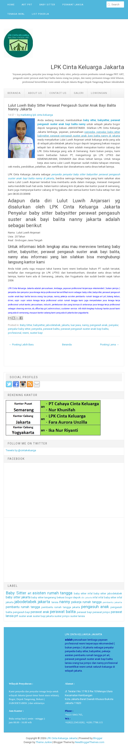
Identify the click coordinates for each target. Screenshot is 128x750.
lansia (55, 602)
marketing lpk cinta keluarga (37, 114)
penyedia (36, 328)
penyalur (113, 325)
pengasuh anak (98, 325)
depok (77, 597)
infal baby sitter (107, 597)
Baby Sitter (47, 4)
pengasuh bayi (21, 612)
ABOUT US (35, 93)
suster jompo (62, 616)
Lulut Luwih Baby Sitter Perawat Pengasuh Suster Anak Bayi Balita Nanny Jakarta (62, 107)
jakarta (65, 325)
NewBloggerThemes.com (89, 742)
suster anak (25, 616)
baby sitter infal (83, 593)
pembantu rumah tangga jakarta (60, 607)
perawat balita (51, 328)
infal (95, 597)
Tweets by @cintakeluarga (21, 450)
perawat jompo (101, 612)
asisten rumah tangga (52, 593)
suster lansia (77, 616)
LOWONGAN (99, 93)
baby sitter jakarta (18, 597)
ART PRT (27, 4)
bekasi (60, 597)
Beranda (14, 93)
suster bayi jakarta (43, 616)
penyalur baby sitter (19, 328)
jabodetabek (53, 325)
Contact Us (57, 93)
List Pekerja (40, 14)
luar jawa (76, 325)
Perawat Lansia (72, 4)
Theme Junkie (44, 742)
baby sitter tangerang (43, 597)
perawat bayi (84, 612)
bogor (68, 597)
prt (16, 616)
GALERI (79, 93)
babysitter (39, 325)
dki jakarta (86, 597)
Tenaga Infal (16, 14)
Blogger (97, 738)
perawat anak (40, 612)
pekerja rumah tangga (86, 602)
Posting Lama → (109, 344)
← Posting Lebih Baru (21, 344)
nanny (85, 325)
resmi (25, 332)
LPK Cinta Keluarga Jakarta (62, 738)
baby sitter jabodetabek (108, 593)
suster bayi (36, 332)
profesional (14, 332)
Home (11, 4)
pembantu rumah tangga (23, 607)
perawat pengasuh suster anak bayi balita (84, 328)
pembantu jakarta (112, 602)
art (29, 593)
